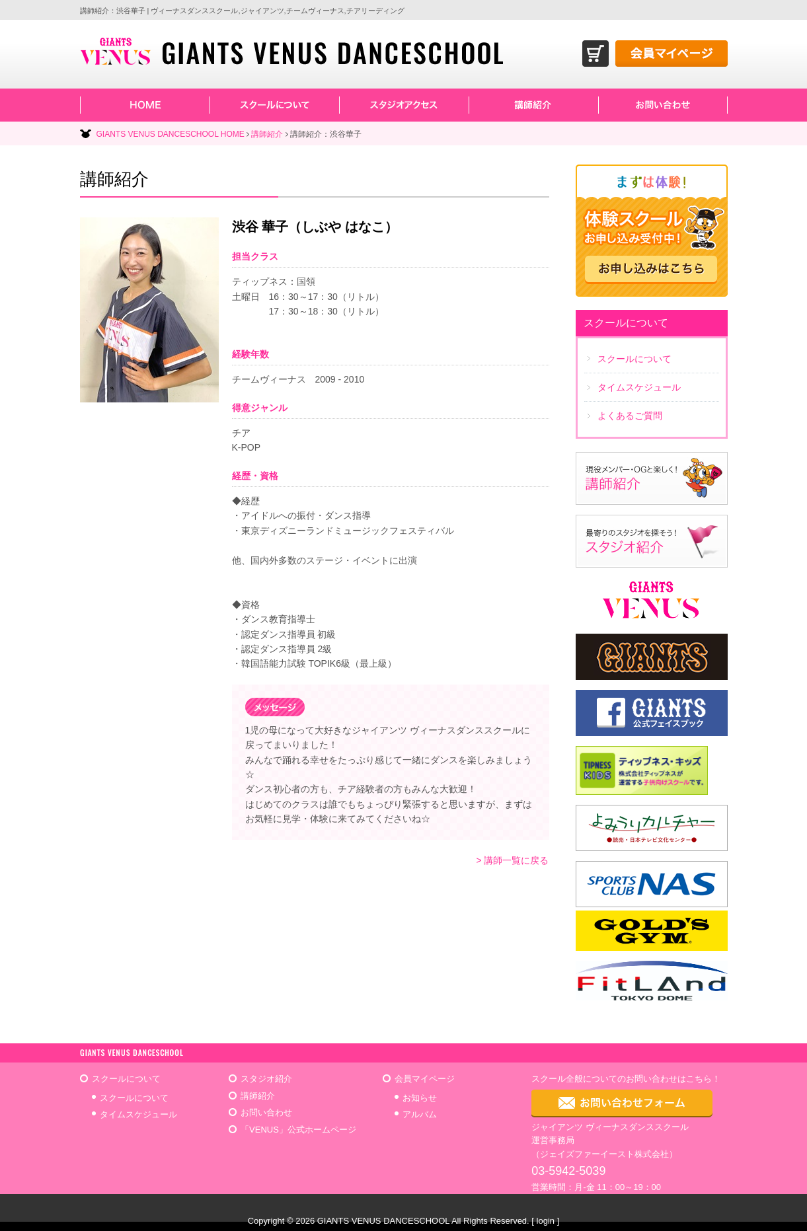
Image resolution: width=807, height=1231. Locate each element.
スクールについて (134, 1098)
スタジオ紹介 (266, 1079)
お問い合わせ (266, 1112)
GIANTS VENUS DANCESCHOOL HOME (170, 134)
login (546, 1221)
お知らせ (420, 1098)
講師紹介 (267, 134)
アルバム (420, 1114)
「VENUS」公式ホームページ (298, 1130)
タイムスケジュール (138, 1114)
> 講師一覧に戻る (512, 860)
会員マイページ (425, 1079)
